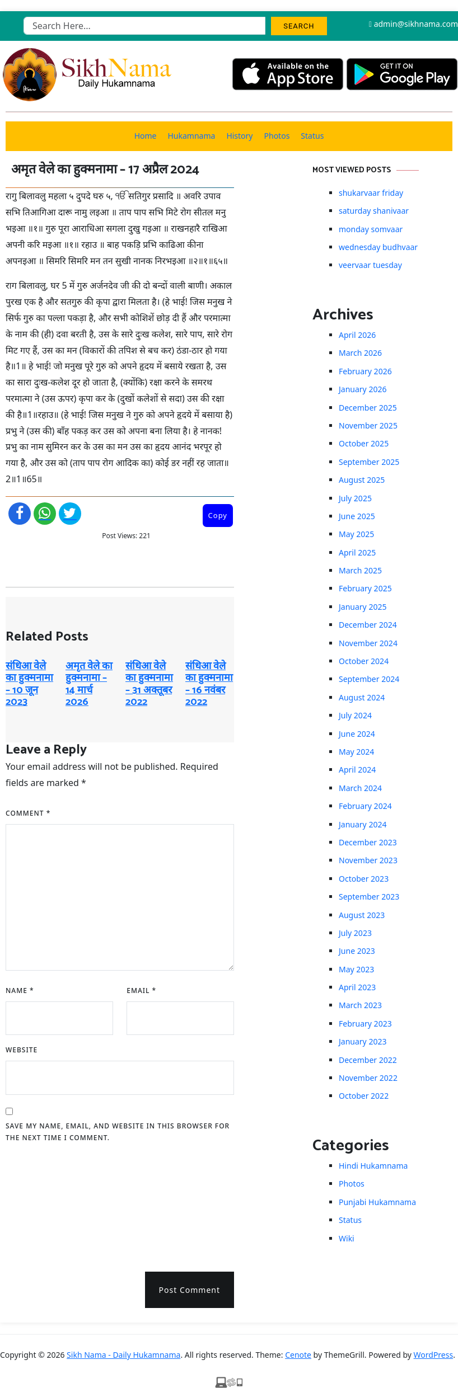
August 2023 (362, 915)
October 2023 (364, 878)
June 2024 (357, 733)
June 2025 (357, 516)
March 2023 (360, 1005)
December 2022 (368, 1060)
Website (22, 1050)
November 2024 (368, 643)
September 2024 (369, 679)
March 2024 (360, 788)
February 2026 (365, 371)
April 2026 (357, 335)
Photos (277, 135)
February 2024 (365, 806)
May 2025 (356, 534)
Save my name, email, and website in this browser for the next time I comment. (118, 1132)
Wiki (346, 1238)
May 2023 (356, 969)
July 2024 (355, 715)
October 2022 (364, 1095)
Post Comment (189, 1290)
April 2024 (357, 769)
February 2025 (365, 588)
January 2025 (362, 606)
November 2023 (368, 860)
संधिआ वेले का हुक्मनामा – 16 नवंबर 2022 (209, 684)
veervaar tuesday (370, 265)
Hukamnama (191, 135)
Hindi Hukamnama (373, 1165)
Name (20, 990)
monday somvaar (371, 229)
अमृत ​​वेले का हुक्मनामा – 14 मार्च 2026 (89, 684)
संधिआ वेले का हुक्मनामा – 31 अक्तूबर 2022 (149, 684)
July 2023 (355, 933)
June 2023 (357, 950)
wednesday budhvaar (378, 247)
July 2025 (355, 498)
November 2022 (368, 1077)
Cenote (298, 1354)
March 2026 (360, 352)
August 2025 (362, 479)
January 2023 (362, 1041)
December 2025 (368, 407)
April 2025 (357, 552)
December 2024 (368, 624)
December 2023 (368, 842)
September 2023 (369, 896)
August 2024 (362, 697)
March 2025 (360, 570)
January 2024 (362, 824)
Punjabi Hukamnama (377, 1202)
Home (145, 135)
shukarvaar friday (371, 192)
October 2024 (364, 661)
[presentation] (51, 1203)
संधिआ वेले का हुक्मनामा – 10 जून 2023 (29, 684)
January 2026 (362, 389)
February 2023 (365, 1023)
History (239, 135)
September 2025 (369, 462)
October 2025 (364, 443)
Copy (217, 515)
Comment (28, 813)
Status (312, 135)
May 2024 (356, 751)
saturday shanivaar (374, 210)
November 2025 (368, 425)
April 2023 (357, 987)
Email (141, 990)
